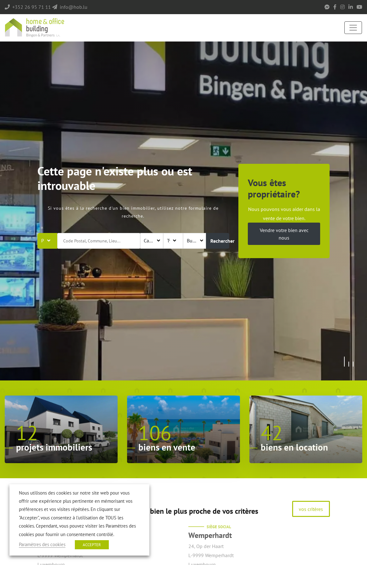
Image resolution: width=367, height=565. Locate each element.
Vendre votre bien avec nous (284, 234)
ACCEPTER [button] (92, 544)
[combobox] (151, 241)
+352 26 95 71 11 (31, 7)
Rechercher (219, 241)
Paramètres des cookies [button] (42, 544)
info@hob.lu (73, 7)
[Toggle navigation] (353, 27)
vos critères (311, 509)
